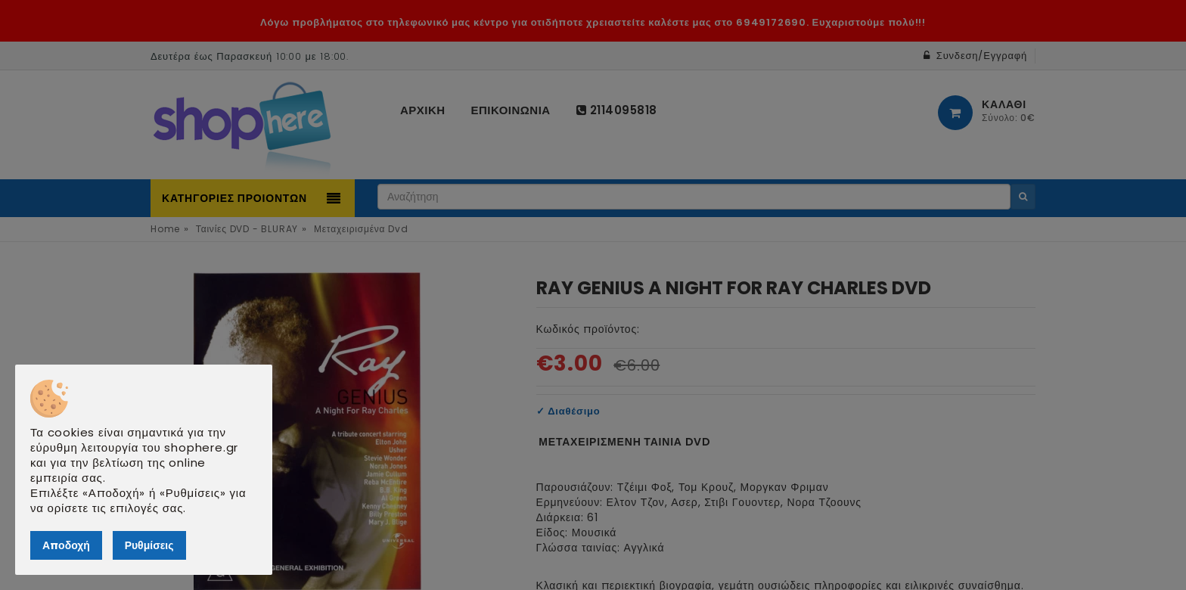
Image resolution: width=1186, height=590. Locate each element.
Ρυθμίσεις (149, 545)
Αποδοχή (66, 545)
